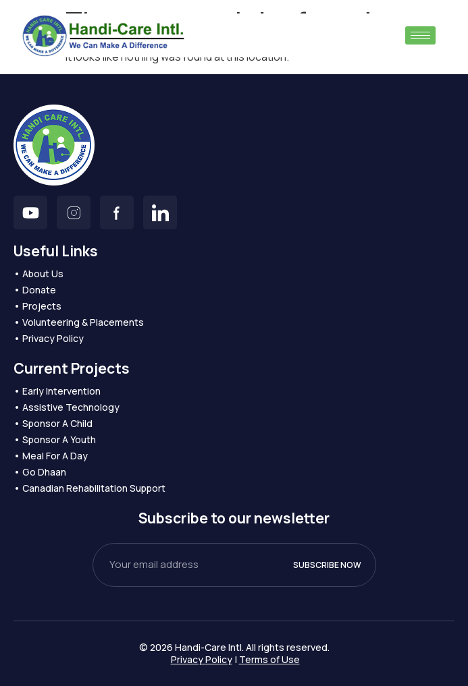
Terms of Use (269, 659)
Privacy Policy (201, 659)
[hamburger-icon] (420, 35)
